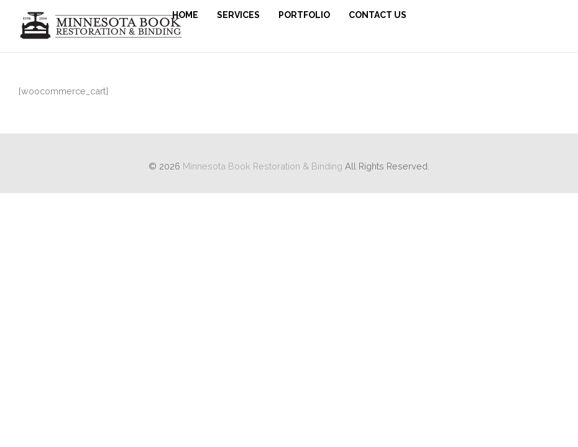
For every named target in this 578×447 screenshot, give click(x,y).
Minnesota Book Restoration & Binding (262, 166)
